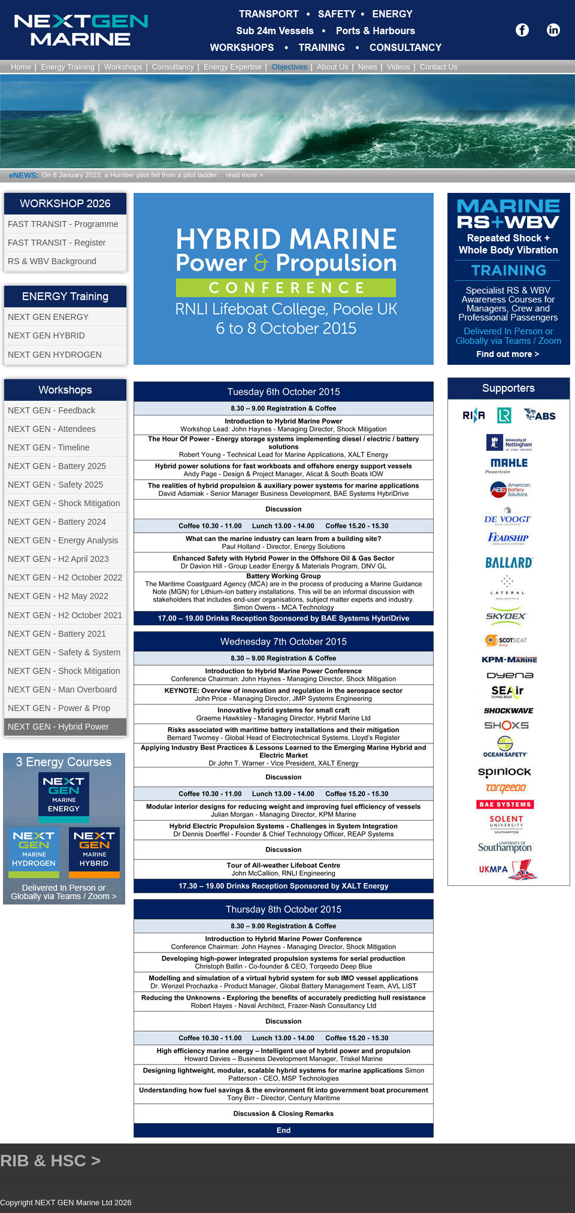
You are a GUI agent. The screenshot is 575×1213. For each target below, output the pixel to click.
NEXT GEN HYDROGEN (55, 354)
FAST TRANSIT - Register (57, 242)
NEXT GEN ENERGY (48, 317)
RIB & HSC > (50, 1160)
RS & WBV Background (52, 261)
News (367, 66)
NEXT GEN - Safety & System (64, 652)
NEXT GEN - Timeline (49, 447)
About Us (333, 66)
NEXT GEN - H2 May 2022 (58, 596)
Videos (398, 66)
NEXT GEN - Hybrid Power (58, 726)
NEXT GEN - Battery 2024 (57, 522)
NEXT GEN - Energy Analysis (63, 540)
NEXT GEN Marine (53, 46)
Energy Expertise (233, 66)
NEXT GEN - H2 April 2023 (58, 559)
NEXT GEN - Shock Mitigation (64, 503)
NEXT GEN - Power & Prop (59, 708)
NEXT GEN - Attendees (52, 429)
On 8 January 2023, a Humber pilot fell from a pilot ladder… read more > (153, 175)
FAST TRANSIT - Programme (63, 224)
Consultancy (173, 66)
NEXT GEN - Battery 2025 (57, 466)
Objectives (289, 66)
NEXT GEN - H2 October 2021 (65, 615)
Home (21, 66)
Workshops (123, 66)
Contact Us (439, 66)
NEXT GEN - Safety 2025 (55, 484)
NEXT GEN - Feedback (51, 410)
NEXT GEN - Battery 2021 (57, 634)
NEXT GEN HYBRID (46, 335)
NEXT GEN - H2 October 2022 (65, 577)
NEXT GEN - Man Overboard (62, 689)
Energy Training (68, 66)
